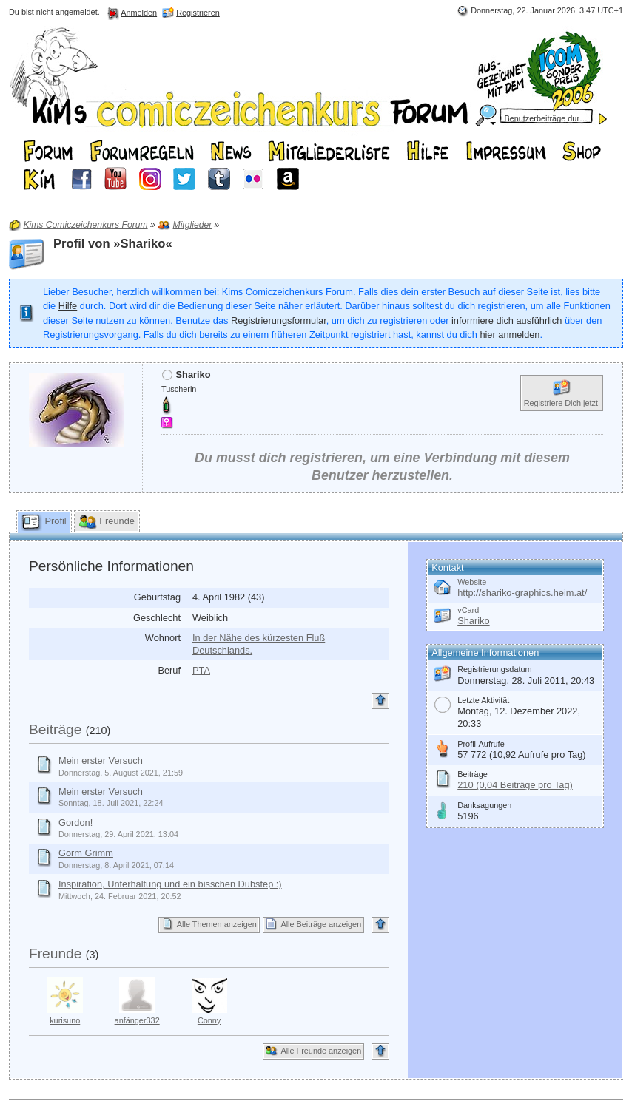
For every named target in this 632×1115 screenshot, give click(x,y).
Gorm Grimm (85, 852)
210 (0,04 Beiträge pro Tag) (515, 784)
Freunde (55, 953)
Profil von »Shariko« (112, 244)
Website (471, 581)
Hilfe (68, 305)
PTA (201, 670)
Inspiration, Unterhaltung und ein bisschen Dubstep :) (170, 883)
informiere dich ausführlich (506, 320)
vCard (468, 610)
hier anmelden (509, 334)
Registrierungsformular (278, 320)
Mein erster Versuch (100, 760)
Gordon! (75, 822)
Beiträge (55, 729)
